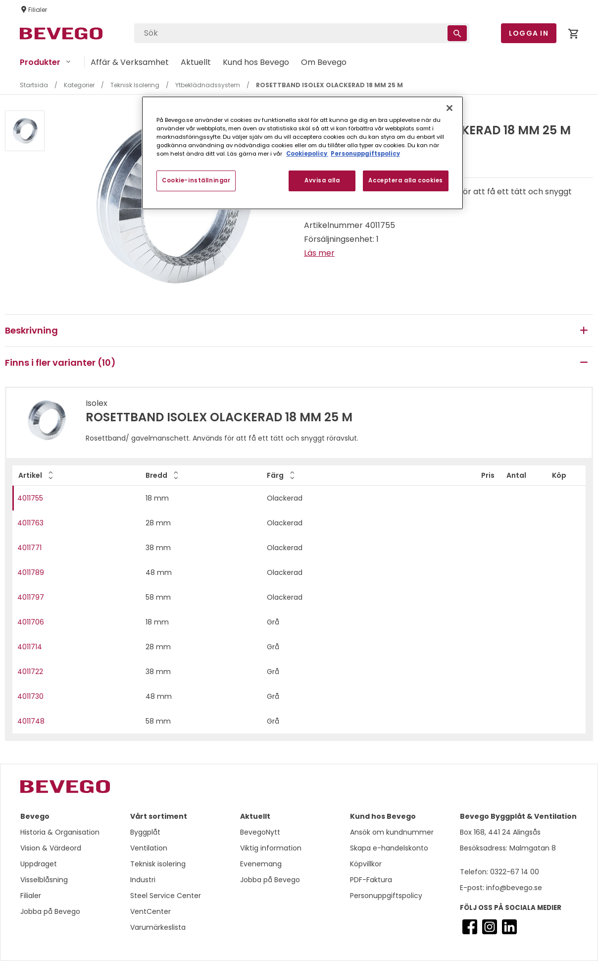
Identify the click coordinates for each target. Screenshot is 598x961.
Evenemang (261, 864)
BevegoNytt (260, 832)
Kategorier (79, 85)
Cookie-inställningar (196, 180)
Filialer (30, 896)
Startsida (34, 85)
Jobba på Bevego (50, 911)
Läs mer (319, 253)
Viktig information (270, 848)
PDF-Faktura (371, 880)
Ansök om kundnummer (392, 832)
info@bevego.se (513, 888)
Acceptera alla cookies (405, 180)
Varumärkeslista (158, 927)
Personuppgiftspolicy (386, 896)
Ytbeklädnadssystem (207, 85)
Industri (142, 880)
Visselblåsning (44, 880)
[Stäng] (449, 108)
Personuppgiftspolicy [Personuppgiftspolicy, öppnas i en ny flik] (365, 154)
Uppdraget (38, 864)
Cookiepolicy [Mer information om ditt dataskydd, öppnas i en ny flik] (307, 154)
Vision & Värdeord (50, 848)
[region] (302, 153)
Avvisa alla (322, 180)
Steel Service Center (165, 896)
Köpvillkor (366, 864)
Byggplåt (145, 832)
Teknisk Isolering (134, 85)
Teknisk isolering (158, 864)
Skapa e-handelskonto (389, 848)
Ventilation (148, 848)
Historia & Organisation (60, 832)
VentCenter (150, 911)
